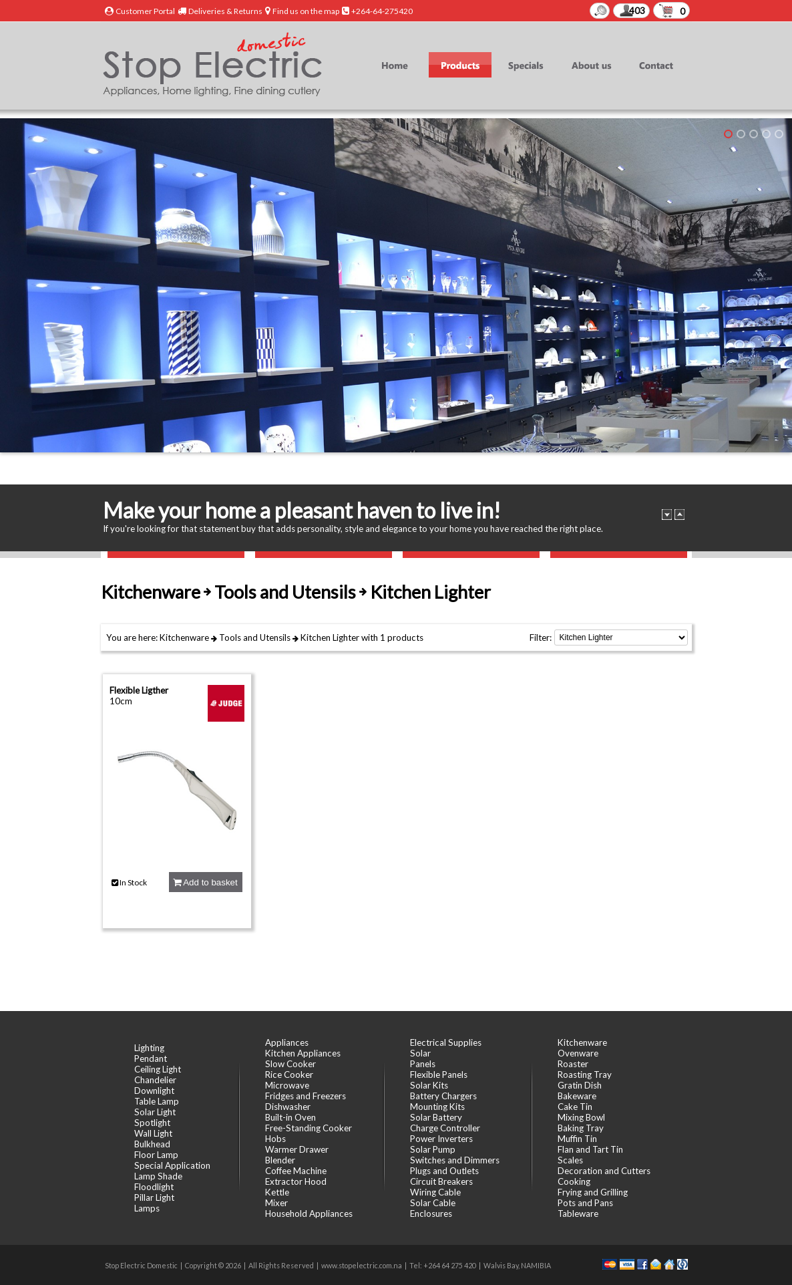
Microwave (287, 1085)
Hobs (275, 1138)
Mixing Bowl (581, 1117)
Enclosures (431, 1213)
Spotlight (152, 1122)
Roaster (573, 1063)
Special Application (172, 1165)
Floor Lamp (156, 1154)
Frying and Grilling (593, 1192)
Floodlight (154, 1186)
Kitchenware (184, 637)
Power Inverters (441, 1138)
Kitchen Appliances (303, 1053)
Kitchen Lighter (330, 637)
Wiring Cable (435, 1192)
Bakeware (577, 1096)
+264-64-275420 (382, 11)
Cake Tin (575, 1106)
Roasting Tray (585, 1074)
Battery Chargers (443, 1096)
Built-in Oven (290, 1117)
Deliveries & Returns (225, 11)
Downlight (154, 1090)
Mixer (276, 1202)
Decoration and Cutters (604, 1170)
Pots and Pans (585, 1202)
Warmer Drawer (297, 1149)
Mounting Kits (437, 1106)
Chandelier (155, 1080)
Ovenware (578, 1053)
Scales (570, 1160)
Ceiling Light (157, 1069)
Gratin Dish (580, 1085)
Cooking (574, 1181)
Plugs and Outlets (444, 1170)
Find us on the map (305, 11)
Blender (280, 1160)
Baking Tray (581, 1128)
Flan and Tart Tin (590, 1149)
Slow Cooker (290, 1063)
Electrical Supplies (445, 1042)
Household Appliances (309, 1213)
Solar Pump (432, 1149)
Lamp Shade (158, 1176)
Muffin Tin (577, 1138)
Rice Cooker (289, 1074)
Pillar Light (154, 1197)
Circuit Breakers (441, 1181)
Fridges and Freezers (305, 1096)
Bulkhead (152, 1144)
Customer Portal (145, 11)
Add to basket (205, 882)
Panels (422, 1063)
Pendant (150, 1058)
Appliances (287, 1042)
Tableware (578, 1213)
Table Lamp (156, 1101)
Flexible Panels (438, 1074)
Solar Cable (432, 1202)
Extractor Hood (296, 1181)
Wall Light (153, 1133)
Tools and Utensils (254, 637)
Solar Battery (436, 1117)
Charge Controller (445, 1128)
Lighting (149, 1047)
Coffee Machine (296, 1170)
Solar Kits (429, 1085)
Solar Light (155, 1112)
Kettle (277, 1192)
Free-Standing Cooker (308, 1128)
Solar (420, 1053)
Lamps (147, 1208)
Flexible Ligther (139, 690)
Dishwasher (288, 1106)
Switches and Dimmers (455, 1160)
